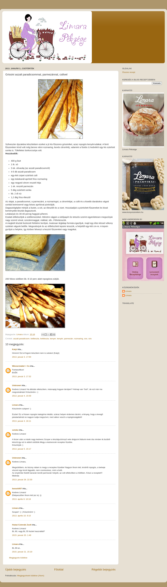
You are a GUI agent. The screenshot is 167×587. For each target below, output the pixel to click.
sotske (15, 430)
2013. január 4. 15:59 (21, 396)
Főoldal (59, 569)
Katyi (14, 349)
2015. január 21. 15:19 (22, 552)
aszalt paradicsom (21, 338)
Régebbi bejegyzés (104, 569)
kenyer (53, 338)
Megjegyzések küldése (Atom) (30, 575)
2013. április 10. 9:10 (21, 516)
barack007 (17, 488)
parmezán (68, 338)
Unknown (16, 385)
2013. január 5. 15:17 (21, 449)
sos (85, 338)
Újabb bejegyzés (15, 569)
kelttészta (44, 338)
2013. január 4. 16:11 (21, 421)
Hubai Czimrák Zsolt (21, 525)
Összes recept (128, 72)
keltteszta (35, 338)
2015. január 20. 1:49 (21, 535)
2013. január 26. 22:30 (22, 479)
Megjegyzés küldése (18, 558)
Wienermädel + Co (21, 366)
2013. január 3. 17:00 (21, 357)
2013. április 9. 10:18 (21, 499)
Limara (15, 405)
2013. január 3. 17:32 (21, 376)
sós (90, 338)
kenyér (60, 338)
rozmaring (78, 338)
